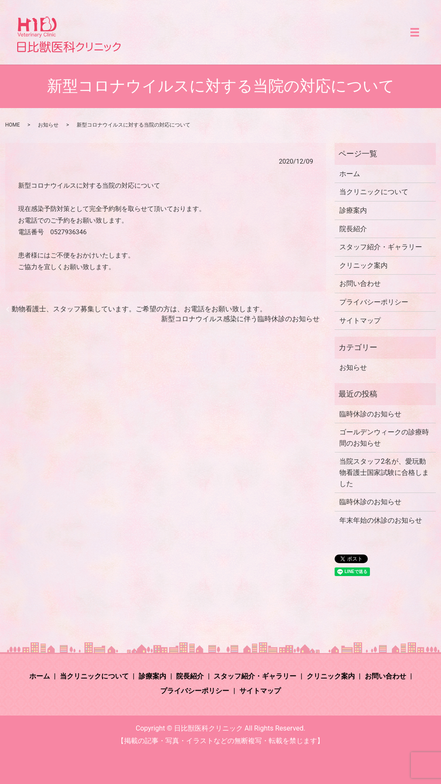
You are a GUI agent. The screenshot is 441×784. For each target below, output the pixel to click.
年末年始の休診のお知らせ (380, 520)
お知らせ (48, 125)
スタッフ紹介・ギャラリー (380, 247)
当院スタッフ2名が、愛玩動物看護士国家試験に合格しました (384, 472)
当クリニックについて (373, 192)
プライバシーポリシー (373, 302)
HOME (12, 125)
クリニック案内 (363, 265)
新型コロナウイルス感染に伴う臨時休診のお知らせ (240, 319)
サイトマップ (360, 320)
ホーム (349, 174)
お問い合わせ (360, 283)
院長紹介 (353, 229)
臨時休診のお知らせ (370, 414)
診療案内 (353, 210)
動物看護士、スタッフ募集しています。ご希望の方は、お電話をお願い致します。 (139, 309)
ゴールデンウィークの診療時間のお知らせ (384, 437)
